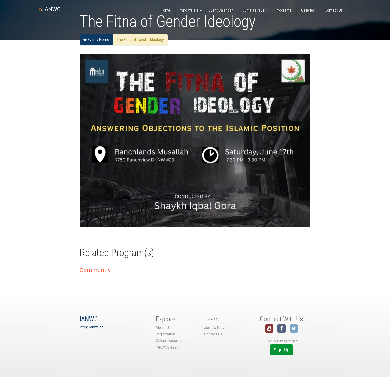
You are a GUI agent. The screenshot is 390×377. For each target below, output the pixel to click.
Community (95, 270)
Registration (165, 334)
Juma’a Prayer (216, 328)
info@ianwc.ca (91, 327)
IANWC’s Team (168, 347)
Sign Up (282, 350)
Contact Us (213, 334)
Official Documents (171, 341)
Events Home (96, 40)
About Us (163, 328)
